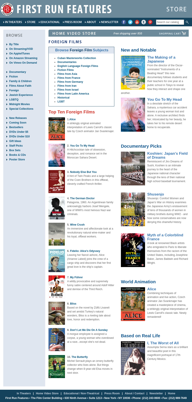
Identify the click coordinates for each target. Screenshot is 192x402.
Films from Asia (67, 73)
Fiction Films (65, 70)
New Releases (18, 118)
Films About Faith (20, 85)
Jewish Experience (21, 95)
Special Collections (21, 108)
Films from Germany (70, 81)
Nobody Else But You (83, 172)
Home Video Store (47, 393)
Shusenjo (155, 194)
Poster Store (17, 159)
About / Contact (134, 393)
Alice (72, 119)
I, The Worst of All (163, 343)
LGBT (61, 101)
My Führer (76, 277)
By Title (14, 44)
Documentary (17, 72)
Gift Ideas (15, 141)
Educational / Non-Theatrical (81, 393)
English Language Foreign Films (77, 66)
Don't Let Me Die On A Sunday (89, 330)
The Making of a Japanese (161, 59)
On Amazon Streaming (23, 58)
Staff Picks (16, 145)
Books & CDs (17, 154)
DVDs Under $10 (19, 136)
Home (171, 393)
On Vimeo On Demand (23, 62)
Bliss (73, 303)
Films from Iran (67, 85)
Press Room (112, 393)
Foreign (14, 90)
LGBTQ (13, 99)
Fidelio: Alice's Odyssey (85, 251)
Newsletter (156, 393)
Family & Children (20, 81)
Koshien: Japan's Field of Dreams (167, 155)
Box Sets (14, 150)
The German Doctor (82, 198)
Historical (63, 97)
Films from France (68, 77)
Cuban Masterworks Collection (76, 58)
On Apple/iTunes (19, 53)
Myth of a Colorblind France (165, 237)
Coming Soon (17, 122)
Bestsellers (16, 127)
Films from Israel (68, 89)
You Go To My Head (82, 145)
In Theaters (24, 393)
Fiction (13, 76)
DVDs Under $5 (18, 131)
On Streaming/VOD (21, 48)
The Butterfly (80, 357)
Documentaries (67, 62)
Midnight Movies (19, 104)
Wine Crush (77, 224)
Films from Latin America (73, 93)
